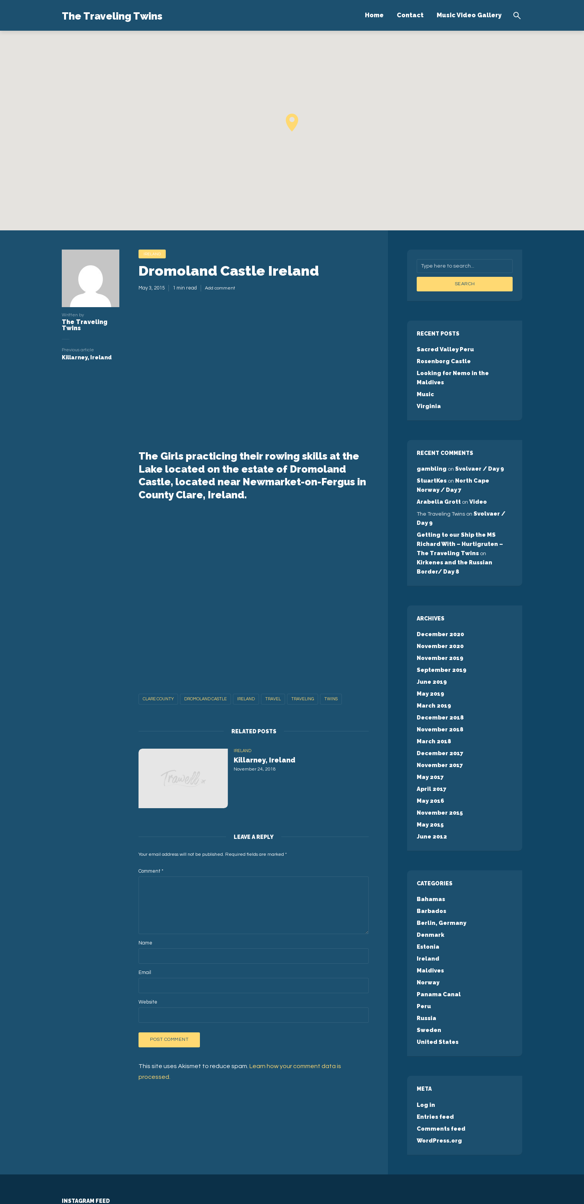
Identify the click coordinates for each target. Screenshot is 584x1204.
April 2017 (430, 748)
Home (374, 15)
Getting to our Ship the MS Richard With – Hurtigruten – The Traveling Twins (464, 524)
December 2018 (439, 681)
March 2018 (433, 704)
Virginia (428, 393)
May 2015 (429, 782)
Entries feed (435, 1061)
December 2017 (439, 715)
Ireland (153, 254)
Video (476, 486)
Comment (151, 872)
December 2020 (439, 603)
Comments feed (440, 1072)
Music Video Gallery (469, 15)
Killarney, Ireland (274, 762)
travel (273, 700)
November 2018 (439, 693)
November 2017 (439, 726)
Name (145, 944)
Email (145, 973)
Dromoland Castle (205, 700)
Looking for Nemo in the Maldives (465, 371)
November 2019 (439, 626)
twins (331, 700)
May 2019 (430, 659)
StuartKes (431, 466)
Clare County (158, 700)
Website (148, 1003)
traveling (302, 700)
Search (464, 283)
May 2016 (430, 759)
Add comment (220, 289)
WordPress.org (438, 1083)
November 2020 (439, 615)
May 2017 (429, 737)
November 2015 (439, 770)
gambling (430, 455)
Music (425, 382)
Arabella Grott (438, 486)
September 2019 (440, 637)
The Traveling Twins (132, 15)
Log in (425, 1050)
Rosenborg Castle (443, 360)
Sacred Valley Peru (444, 349)
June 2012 (431, 793)
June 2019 (431, 648)
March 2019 (433, 670)
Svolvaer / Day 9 (476, 455)
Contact (410, 15)
